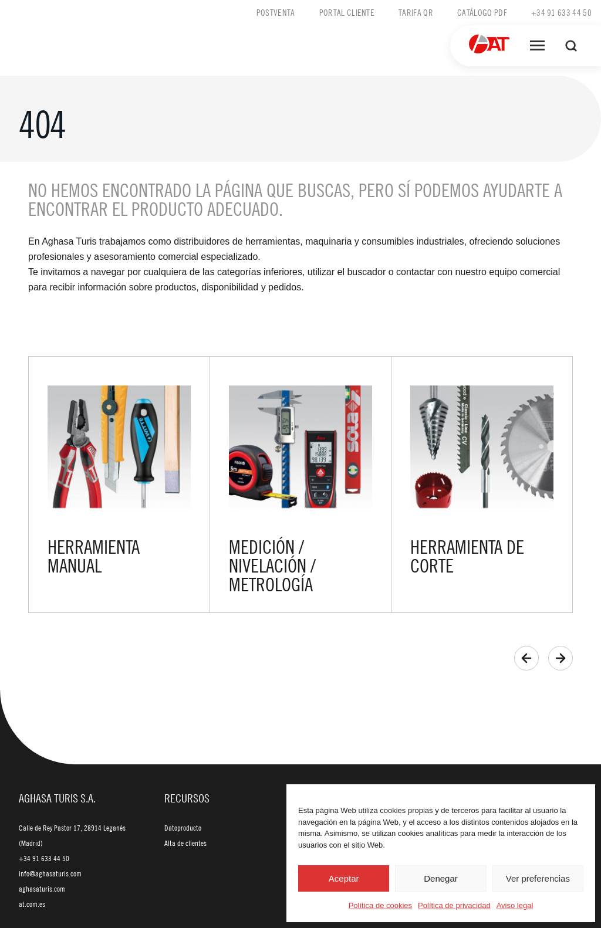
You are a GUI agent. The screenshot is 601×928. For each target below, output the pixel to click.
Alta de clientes (185, 843)
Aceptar (344, 878)
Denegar (441, 878)
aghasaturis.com (42, 888)
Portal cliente (346, 12)
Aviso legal (515, 905)
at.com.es (32, 904)
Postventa (275, 12)
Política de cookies (380, 905)
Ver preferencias (538, 878)
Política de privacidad (454, 905)
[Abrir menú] (537, 46)
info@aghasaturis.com (50, 873)
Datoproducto (182, 827)
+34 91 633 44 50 (561, 12)
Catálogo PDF (482, 12)
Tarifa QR (416, 12)
